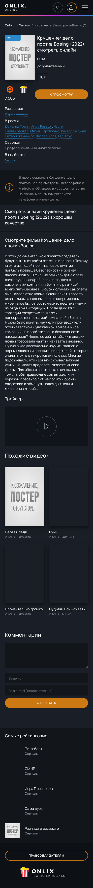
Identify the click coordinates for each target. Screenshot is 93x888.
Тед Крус (65, 136)
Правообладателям (46, 855)
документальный (50, 66)
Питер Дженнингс (19, 136)
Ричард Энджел (73, 131)
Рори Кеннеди (16, 114)
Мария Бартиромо (44, 131)
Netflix (10, 160)
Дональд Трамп (17, 126)
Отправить (46, 703)
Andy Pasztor (41, 126)
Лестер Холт (46, 136)
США (41, 59)
